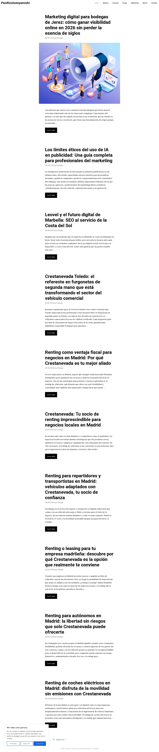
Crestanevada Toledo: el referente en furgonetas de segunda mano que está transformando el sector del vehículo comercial (73, 287)
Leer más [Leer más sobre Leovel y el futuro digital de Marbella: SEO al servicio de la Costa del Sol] (51, 257)
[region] (26, 736)
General (115, 3)
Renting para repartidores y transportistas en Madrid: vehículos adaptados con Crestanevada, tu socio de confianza (73, 487)
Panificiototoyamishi (15, 3)
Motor (145, 3)
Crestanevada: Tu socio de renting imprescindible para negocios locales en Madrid (73, 419)
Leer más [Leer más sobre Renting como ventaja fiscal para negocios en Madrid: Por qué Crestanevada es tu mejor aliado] (51, 394)
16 (54, 739)
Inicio (97, 3)
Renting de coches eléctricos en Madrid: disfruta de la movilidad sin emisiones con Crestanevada (78, 688)
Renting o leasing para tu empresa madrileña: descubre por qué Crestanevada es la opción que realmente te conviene (79, 556)
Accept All (39, 744)
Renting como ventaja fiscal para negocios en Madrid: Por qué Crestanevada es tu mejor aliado (78, 358)
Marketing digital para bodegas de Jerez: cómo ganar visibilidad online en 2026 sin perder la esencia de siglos (78, 25)
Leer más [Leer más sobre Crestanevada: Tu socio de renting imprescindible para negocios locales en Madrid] (51, 456)
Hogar (124, 3)
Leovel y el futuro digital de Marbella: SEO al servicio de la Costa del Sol (76, 220)
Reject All (26, 744)
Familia (154, 3)
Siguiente (61, 739)
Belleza (105, 3)
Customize (13, 744)
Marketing (135, 3)
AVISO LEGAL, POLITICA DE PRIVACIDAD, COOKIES (79, 749)
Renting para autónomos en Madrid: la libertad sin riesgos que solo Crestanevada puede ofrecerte (75, 624)
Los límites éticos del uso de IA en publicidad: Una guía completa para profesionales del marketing (79, 155)
